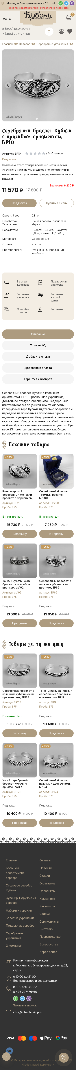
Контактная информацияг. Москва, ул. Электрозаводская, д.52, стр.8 (40, 965)
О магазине (47, 883)
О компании (14, 945)
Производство (50, 936)
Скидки (45, 875)
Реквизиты (47, 906)
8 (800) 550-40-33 (16, 29)
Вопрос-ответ (50, 944)
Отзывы (45, 860)
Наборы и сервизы (19, 910)
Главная (11, 860)
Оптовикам (47, 891)
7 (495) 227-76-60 (16, 34)
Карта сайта (48, 952)
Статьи (45, 914)
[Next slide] (68, 85)
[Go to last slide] (8, 85)
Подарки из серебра (20, 925)
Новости (46, 868)
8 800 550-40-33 (25, 987)
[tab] (37, 119)
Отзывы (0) (38, 345)
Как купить (47, 898)
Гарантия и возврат (38, 379)
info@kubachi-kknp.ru (27, 1012)
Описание (38, 334)
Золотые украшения (20, 918)
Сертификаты (49, 921)
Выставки (46, 929)
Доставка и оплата (38, 368)
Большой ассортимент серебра (15, 873)
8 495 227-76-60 (25, 992)
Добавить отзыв (38, 356)
